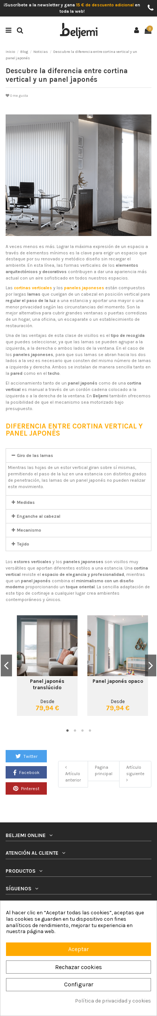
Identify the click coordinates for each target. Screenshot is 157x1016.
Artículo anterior (73, 774)
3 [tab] (82, 731)
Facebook (26, 773)
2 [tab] (75, 731)
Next (150, 665)
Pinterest (26, 788)
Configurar (78, 984)
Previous (6, 665)
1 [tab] (67, 731)
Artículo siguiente (135, 773)
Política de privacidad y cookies (113, 1001)
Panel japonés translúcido (47, 684)
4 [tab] (90, 731)
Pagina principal (103, 770)
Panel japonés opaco (118, 681)
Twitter (26, 756)
